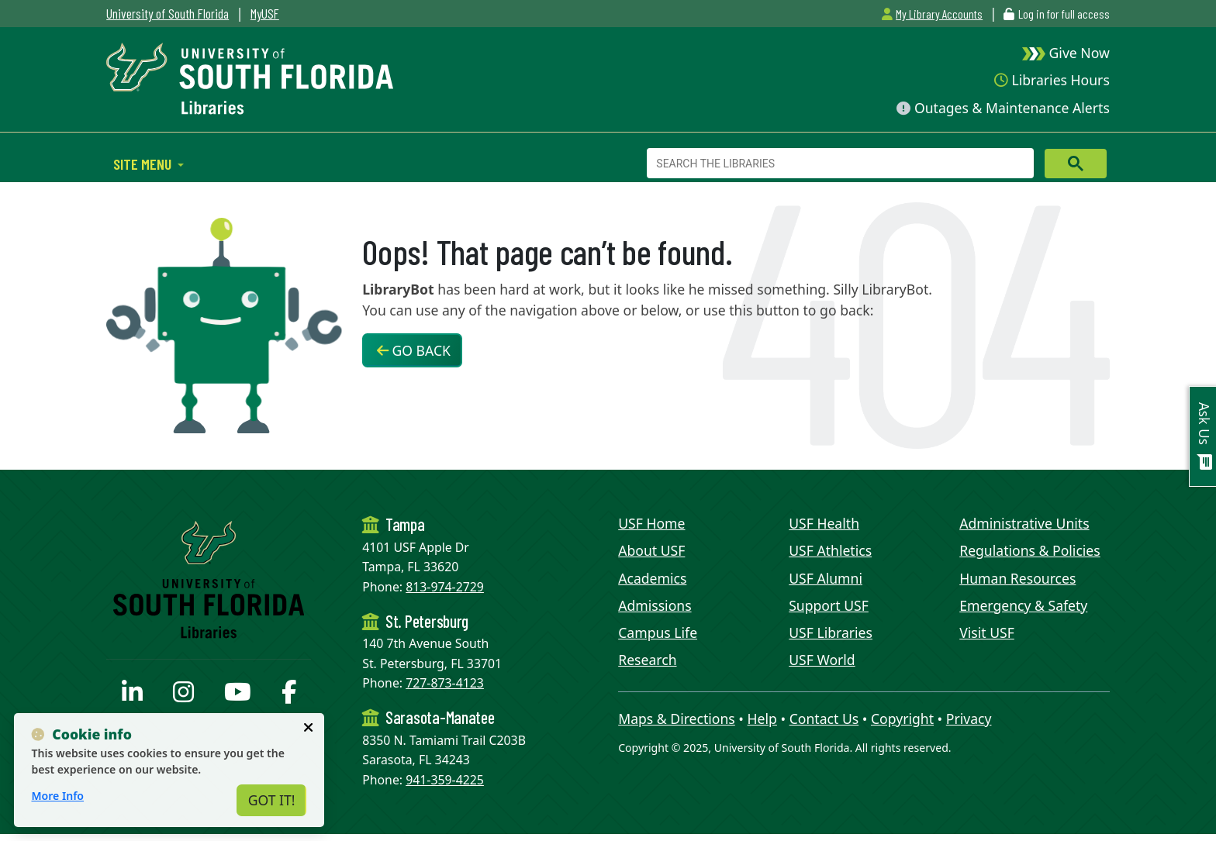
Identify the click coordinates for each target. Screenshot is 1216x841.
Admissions (654, 605)
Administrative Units (1024, 523)
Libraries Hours (1052, 80)
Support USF (829, 605)
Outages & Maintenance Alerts (1002, 107)
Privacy (969, 718)
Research (647, 659)
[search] (838, 163)
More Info (57, 795)
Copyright (902, 718)
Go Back (414, 350)
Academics (652, 578)
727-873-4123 (445, 682)
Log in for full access (1064, 13)
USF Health (824, 523)
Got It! (271, 800)
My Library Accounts (932, 13)
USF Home (651, 523)
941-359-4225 (445, 779)
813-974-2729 (445, 586)
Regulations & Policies (1029, 550)
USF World (822, 659)
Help (762, 718)
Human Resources (1017, 578)
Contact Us (824, 718)
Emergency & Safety (1023, 605)
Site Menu (143, 163)
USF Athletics (830, 550)
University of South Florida (167, 13)
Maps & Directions (676, 718)
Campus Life (657, 632)
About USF (651, 550)
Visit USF (986, 632)
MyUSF (264, 13)
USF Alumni (825, 578)
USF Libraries (830, 632)
